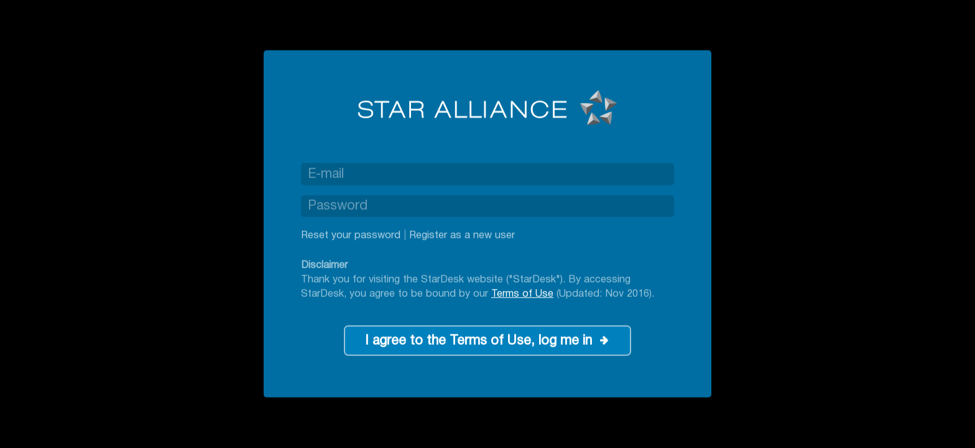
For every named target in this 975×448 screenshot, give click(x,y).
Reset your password (350, 235)
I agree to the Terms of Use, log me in (478, 341)
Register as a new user (462, 235)
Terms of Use (522, 293)
